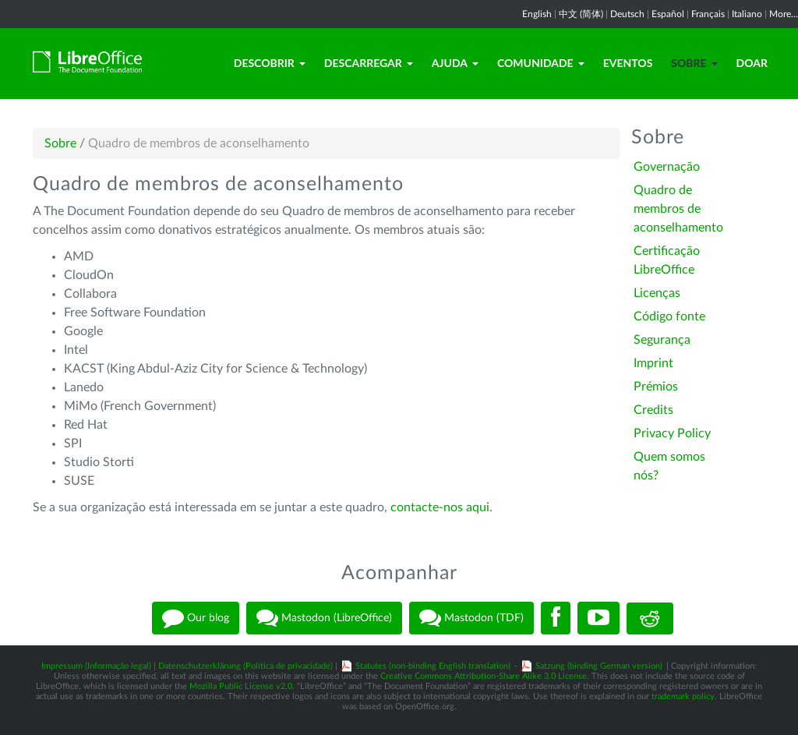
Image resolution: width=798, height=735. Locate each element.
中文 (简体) (581, 14)
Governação (667, 167)
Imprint (653, 363)
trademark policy (683, 696)
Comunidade (540, 62)
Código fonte (669, 316)
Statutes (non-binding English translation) (432, 666)
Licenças (657, 293)
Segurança (662, 340)
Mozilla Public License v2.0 (240, 686)
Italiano (747, 14)
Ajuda (455, 62)
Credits (653, 410)
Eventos (628, 62)
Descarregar (368, 62)
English (537, 14)
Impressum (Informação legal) (96, 666)
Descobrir (269, 62)
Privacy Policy (672, 433)
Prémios (656, 386)
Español (667, 14)
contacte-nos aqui (439, 507)
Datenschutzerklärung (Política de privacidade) (245, 666)
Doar (752, 62)
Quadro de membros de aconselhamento (678, 209)
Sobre (694, 62)
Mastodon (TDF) (471, 618)
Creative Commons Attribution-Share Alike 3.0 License (483, 676)
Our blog (195, 618)
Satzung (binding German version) (598, 666)
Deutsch (627, 14)
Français (708, 14)
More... (783, 14)
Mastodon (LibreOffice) (324, 618)
